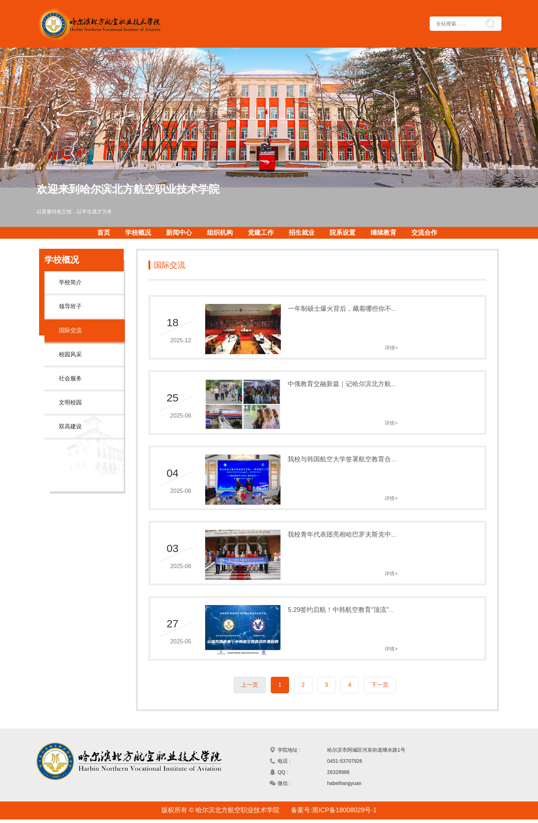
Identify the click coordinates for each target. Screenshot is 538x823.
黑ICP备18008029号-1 (344, 813)
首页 (103, 232)
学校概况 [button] (138, 232)
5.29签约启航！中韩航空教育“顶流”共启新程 (345, 605)
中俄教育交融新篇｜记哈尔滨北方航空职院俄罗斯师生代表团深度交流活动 (388, 379)
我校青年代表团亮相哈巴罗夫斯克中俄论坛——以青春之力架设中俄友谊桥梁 (392, 530)
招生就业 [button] (302, 232)
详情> (471, 343)
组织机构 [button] (220, 232)
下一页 (379, 677)
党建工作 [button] (261, 232)
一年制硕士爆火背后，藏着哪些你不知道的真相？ (353, 304)
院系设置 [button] (342, 232)
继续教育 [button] (383, 232)
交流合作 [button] (424, 232)
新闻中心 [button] (179, 232)
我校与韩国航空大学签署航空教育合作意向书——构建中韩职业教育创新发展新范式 (401, 454)
